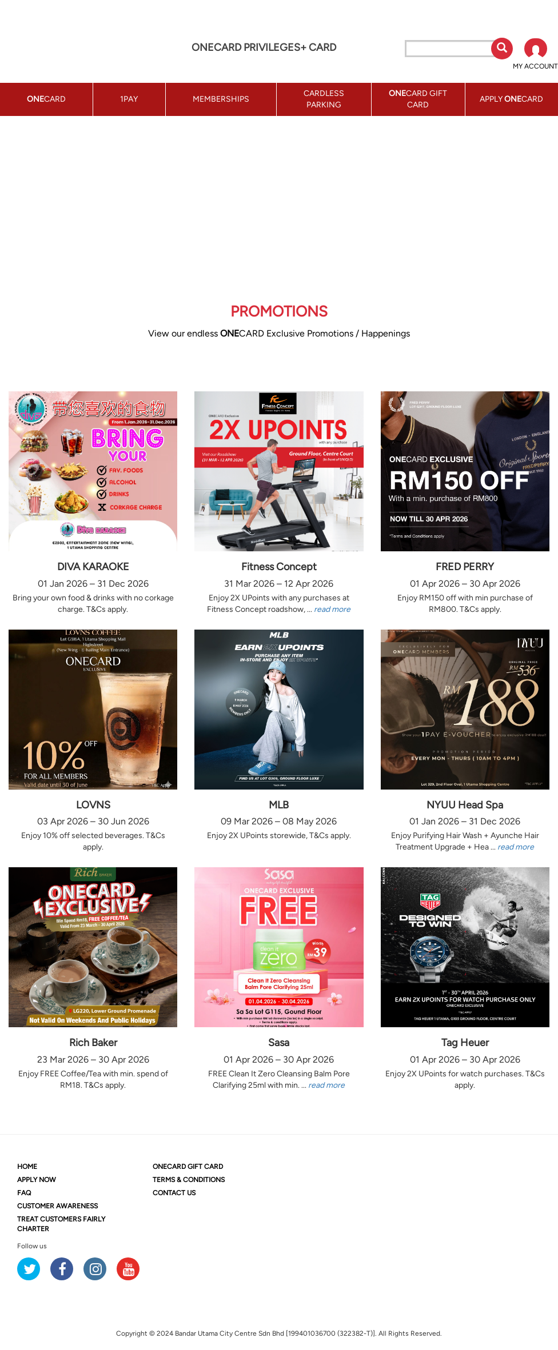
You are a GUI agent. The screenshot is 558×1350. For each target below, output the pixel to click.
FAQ (24, 1193)
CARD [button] (46, 99)
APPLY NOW (36, 1180)
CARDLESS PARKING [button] (324, 99)
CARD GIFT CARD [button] (418, 99)
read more (332, 609)
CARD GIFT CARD (188, 1167)
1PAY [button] (129, 99)
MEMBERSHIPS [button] (221, 99)
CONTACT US (174, 1193)
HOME (27, 1167)
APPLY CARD (511, 99)
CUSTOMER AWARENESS (57, 1206)
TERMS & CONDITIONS (189, 1180)
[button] (535, 55)
